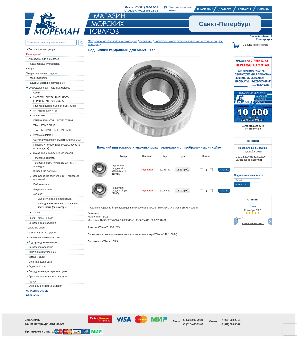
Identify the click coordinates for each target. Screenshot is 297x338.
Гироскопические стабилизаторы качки (54, 105)
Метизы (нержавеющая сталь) (45, 237)
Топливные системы (44, 158)
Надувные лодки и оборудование (47, 83)
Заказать (224, 169)
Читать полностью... (253, 223)
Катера (30, 68)
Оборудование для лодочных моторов (49, 87)
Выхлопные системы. (45, 171)
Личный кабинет (260, 36)
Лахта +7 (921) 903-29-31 (141, 7)
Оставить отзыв (37, 290)
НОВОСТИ (253, 141)
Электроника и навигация (42, 223)
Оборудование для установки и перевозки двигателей (56, 178)
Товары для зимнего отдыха (41, 73)
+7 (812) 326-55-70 (230, 324)
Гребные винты (41, 184)
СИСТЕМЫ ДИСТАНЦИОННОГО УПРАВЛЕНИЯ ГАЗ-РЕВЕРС (51, 99)
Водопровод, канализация (43, 242)
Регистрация (264, 39)
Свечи (36, 92)
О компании (205, 9)
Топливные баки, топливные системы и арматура (54, 164)
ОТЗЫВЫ (252, 199)
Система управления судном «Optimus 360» (57, 140)
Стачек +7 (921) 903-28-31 (141, 10)
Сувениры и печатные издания (45, 286)
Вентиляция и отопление (42, 252)
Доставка (224, 9)
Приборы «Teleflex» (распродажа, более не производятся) (56, 146)
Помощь (263, 9)
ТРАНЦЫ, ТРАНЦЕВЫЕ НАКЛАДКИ (52, 130)
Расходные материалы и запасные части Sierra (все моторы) (58, 205)
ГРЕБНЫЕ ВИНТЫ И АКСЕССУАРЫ (53, 120)
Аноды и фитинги (42, 189)
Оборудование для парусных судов (48, 271)
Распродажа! (33, 54)
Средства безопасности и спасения (48, 276)
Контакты (244, 9)
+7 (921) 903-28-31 (230, 320)
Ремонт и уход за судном (42, 232)
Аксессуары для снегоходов (44, 59)
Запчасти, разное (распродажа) (55, 199)
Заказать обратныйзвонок (180, 9)
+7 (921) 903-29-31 (193, 320)
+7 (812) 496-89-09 (193, 324)
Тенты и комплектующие (42, 49)
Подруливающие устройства (44, 64)
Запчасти (145, 41)
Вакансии (32, 295)
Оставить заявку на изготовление (252, 127)
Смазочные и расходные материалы (53, 153)
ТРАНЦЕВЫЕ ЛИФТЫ (45, 125)
